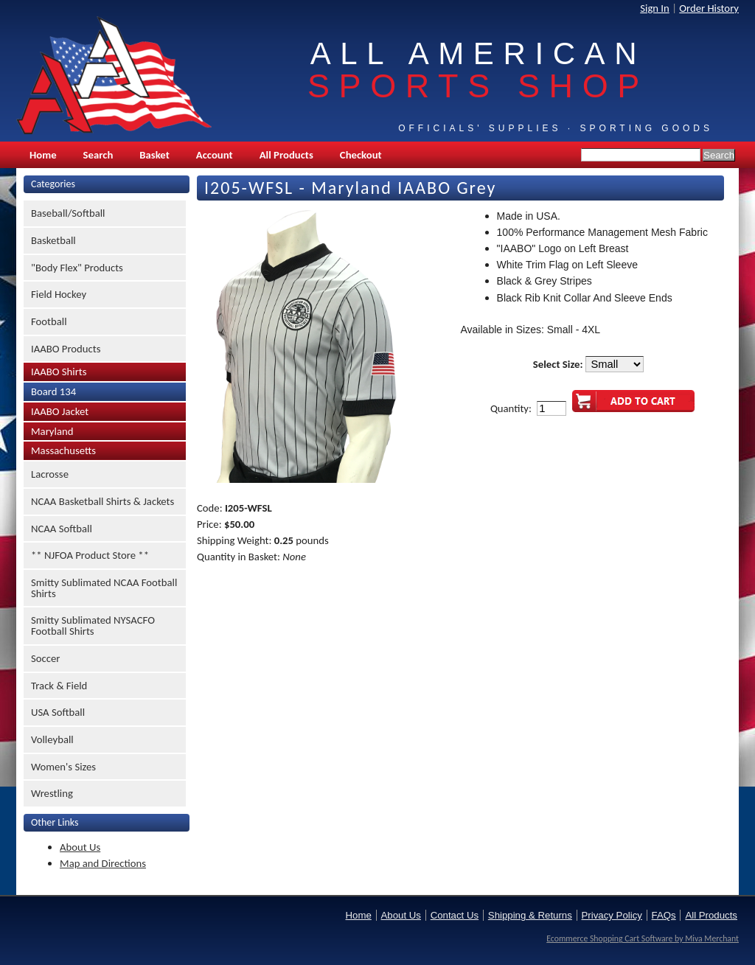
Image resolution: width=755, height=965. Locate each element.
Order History (709, 8)
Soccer (45, 658)
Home (43, 154)
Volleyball (52, 739)
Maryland (52, 431)
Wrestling (52, 793)
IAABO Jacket (59, 411)
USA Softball (58, 712)
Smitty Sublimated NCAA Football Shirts (104, 588)
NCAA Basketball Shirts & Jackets (102, 501)
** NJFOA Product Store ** (90, 555)
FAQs (664, 915)
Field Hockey (58, 294)
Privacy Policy (612, 915)
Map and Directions (103, 863)
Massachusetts (63, 450)
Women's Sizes (63, 766)
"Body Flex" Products (77, 267)
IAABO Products (65, 348)
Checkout (361, 154)
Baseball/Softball (68, 213)
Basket (154, 154)
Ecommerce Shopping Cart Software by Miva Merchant (642, 938)
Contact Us (455, 915)
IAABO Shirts (59, 371)
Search (98, 154)
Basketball (53, 240)
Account (214, 154)
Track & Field (59, 685)
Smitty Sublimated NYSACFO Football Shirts (93, 625)
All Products (286, 154)
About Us (80, 847)
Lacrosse (50, 474)
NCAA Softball (61, 528)
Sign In (654, 8)
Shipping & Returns (530, 915)
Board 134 (53, 391)
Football (49, 321)
